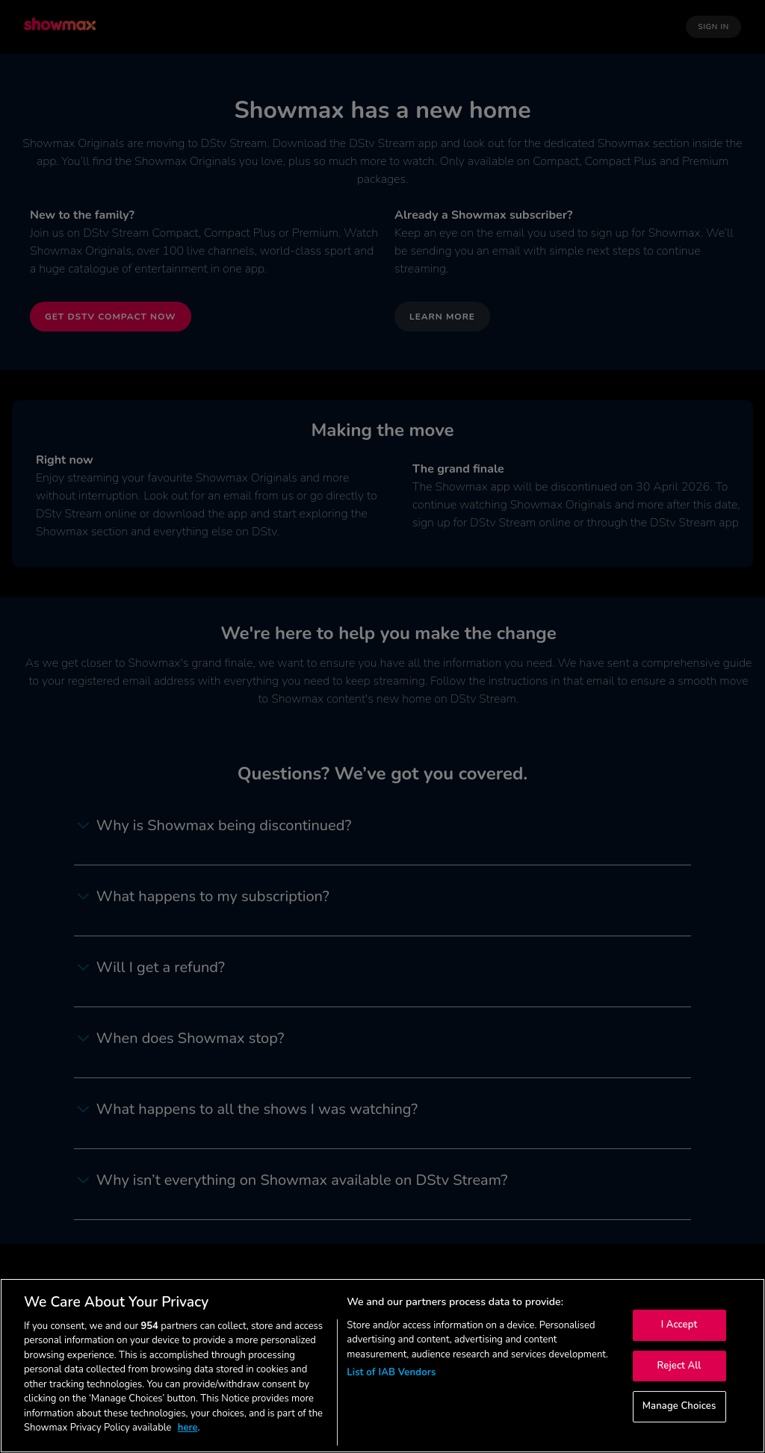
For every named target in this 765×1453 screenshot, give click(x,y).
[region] (382, 1365)
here (188, 1427)
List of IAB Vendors (391, 1372)
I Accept (679, 1324)
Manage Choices (679, 1406)
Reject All (679, 1365)
